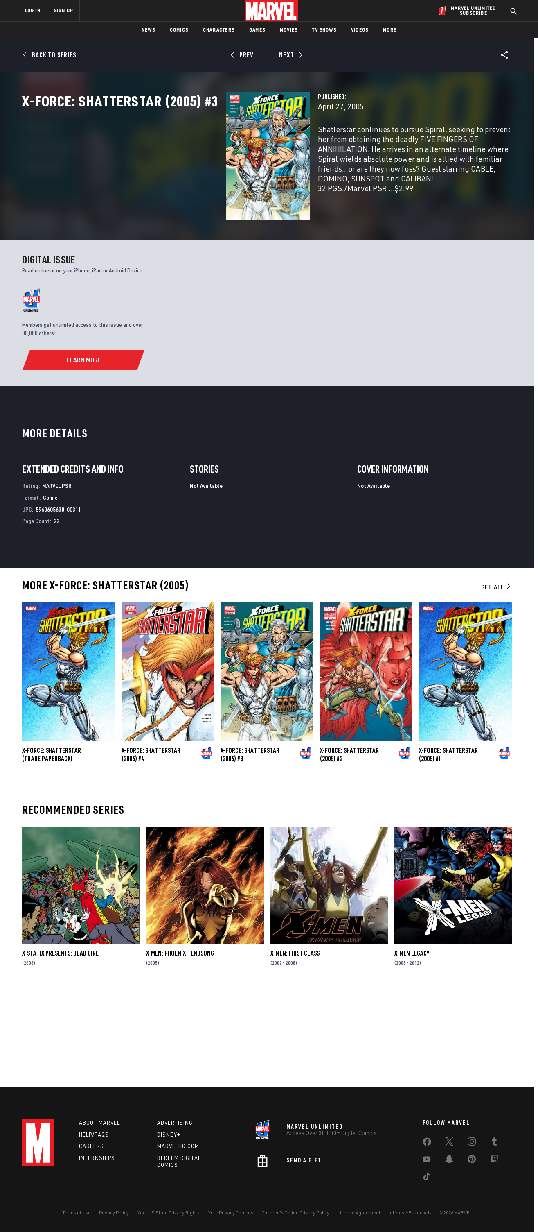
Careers (91, 1146)
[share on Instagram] (472, 1143)
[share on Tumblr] (494, 1143)
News (148, 30)
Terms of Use (76, 1212)
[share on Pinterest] (472, 1161)
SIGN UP (63, 10)
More (389, 30)
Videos (359, 30)
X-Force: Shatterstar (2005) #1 (448, 847)
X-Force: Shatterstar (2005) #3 (250, 847)
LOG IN (33, 10)
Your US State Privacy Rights (168, 1212)
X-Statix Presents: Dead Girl (60, 1046)
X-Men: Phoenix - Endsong (180, 1046)
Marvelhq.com (178, 1146)
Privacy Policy (114, 1212)
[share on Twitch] (494, 1161)
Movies (288, 30)
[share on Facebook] (427, 1143)
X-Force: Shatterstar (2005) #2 (349, 847)
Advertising (175, 1122)
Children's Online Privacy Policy (295, 1212)
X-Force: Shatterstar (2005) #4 (151, 847)
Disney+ (168, 1134)
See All (496, 679)
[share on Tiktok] (427, 1178)
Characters (218, 30)
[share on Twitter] (449, 1143)
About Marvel (99, 1122)
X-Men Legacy (411, 1046)
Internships (97, 1158)
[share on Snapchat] (449, 1161)
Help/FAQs (94, 1134)
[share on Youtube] (427, 1161)
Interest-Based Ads (410, 1212)
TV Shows (324, 30)
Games (257, 30)
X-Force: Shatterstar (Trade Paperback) (51, 847)
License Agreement (359, 1212)
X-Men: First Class (295, 1046)
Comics (179, 30)
